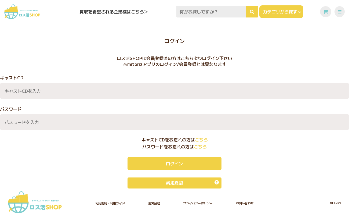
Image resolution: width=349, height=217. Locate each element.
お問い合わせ (245, 203)
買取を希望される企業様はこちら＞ (113, 12)
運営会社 (154, 203)
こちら (201, 140)
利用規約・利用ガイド (110, 203)
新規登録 (192, 183)
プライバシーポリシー (198, 203)
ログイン (174, 163)
